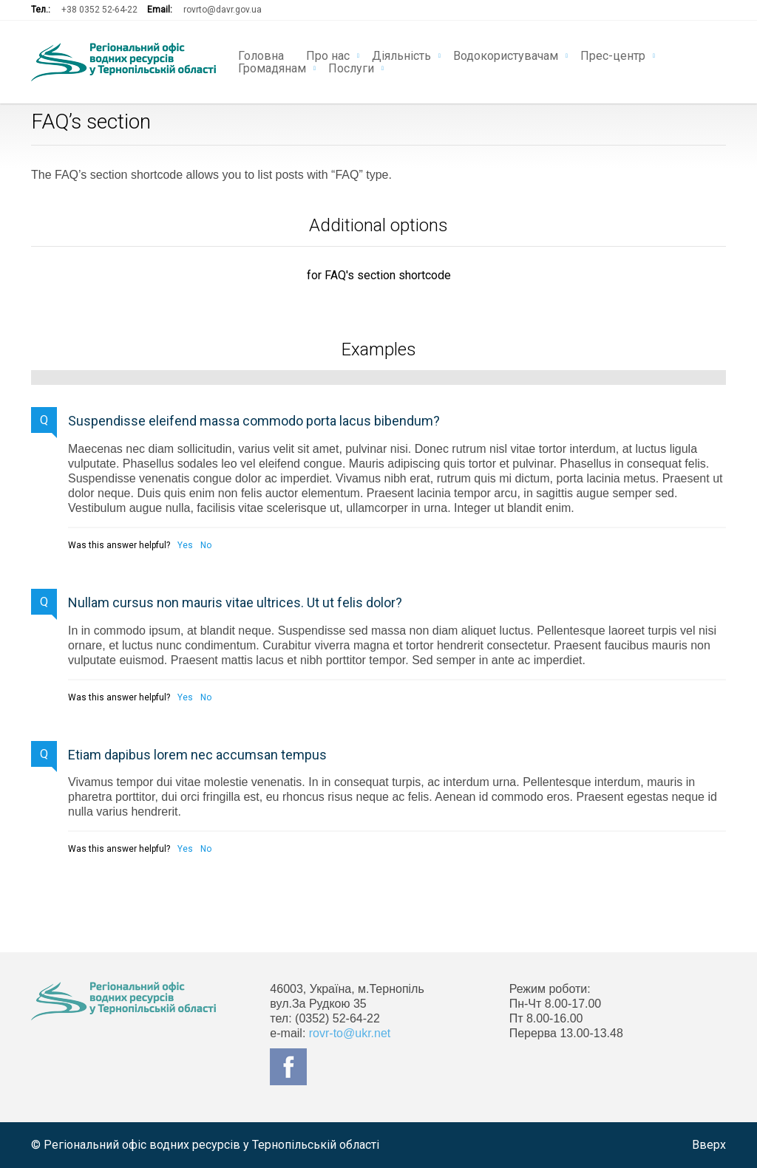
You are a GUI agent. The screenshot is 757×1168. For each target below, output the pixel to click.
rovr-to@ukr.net (350, 1033)
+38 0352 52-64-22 (99, 9)
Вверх (709, 1145)
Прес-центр (612, 54)
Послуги (351, 67)
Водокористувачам (505, 54)
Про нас (328, 54)
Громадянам (272, 67)
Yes (185, 545)
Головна (261, 54)
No (205, 545)
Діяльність (401, 54)
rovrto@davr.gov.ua (222, 9)
